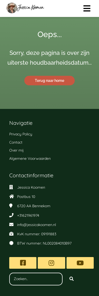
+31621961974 (28, 215)
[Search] (71, 279)
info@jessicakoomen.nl (36, 224)
